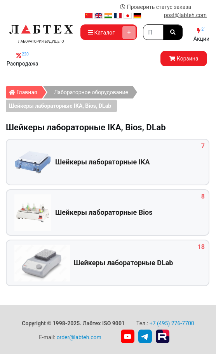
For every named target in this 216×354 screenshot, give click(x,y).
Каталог (112, 32)
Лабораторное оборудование (91, 92)
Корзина (183, 58)
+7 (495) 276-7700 (172, 323)
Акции (201, 34)
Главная (25, 90)
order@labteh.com (79, 337)
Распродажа (22, 59)
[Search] (153, 32)
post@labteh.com (185, 15)
